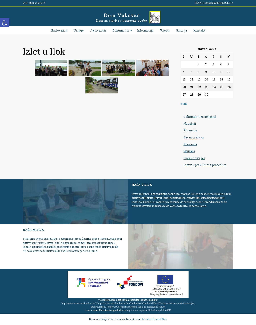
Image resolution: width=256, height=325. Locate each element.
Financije (190, 130)
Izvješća (189, 151)
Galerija (181, 30)
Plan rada (190, 144)
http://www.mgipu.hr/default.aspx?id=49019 (148, 310)
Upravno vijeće (194, 158)
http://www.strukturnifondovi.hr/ (79, 303)
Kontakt (199, 30)
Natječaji (189, 123)
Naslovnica (59, 30)
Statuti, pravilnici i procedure (204, 165)
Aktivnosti (98, 30)
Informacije (145, 30)
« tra (184, 104)
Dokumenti (121, 30)
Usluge (79, 30)
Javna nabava (193, 137)
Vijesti (164, 30)
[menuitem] (59, 30)
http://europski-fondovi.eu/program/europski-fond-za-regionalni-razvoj (128, 306)
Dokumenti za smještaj (199, 116)
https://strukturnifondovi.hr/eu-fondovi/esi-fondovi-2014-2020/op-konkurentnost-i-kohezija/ (146, 303)
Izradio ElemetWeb (154, 319)
